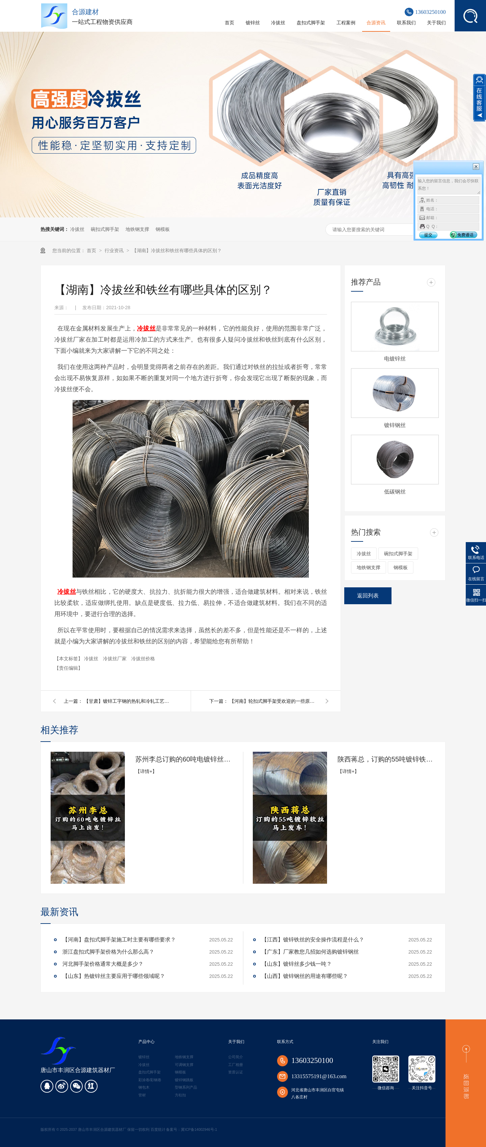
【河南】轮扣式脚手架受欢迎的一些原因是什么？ (273, 701)
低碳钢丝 (395, 492)
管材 (142, 1095)
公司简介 (235, 1057)
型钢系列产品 (186, 1087)
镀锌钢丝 (395, 425)
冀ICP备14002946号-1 (199, 1129)
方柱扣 (180, 1095)
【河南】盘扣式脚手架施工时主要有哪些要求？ (119, 939)
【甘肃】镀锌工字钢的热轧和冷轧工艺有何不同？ (128, 701)
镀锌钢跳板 (184, 1080)
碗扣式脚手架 (105, 229)
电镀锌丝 (395, 359)
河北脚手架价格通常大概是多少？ (102, 964)
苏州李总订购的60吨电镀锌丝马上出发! (184, 759)
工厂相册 (235, 1065)
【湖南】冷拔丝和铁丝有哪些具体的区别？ (177, 250)
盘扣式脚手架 (149, 1072)
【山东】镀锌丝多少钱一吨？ (297, 964)
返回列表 (368, 595)
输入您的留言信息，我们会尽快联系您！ (449, 185)
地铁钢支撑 (137, 229)
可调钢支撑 (184, 1065)
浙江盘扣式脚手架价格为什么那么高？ (108, 952)
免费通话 (465, 235)
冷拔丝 (77, 229)
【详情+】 (146, 771)
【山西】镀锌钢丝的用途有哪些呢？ (305, 976)
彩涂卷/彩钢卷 (150, 1080)
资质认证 (235, 1072)
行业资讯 (115, 250)
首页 (92, 250)
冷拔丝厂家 (115, 658)
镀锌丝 (144, 1057)
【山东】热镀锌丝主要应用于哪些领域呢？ (113, 976)
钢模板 (163, 229)
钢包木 (144, 1087)
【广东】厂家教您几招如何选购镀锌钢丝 (310, 952)
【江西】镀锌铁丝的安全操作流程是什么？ (313, 939)
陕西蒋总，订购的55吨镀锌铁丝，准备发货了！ (386, 759)
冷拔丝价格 (143, 658)
